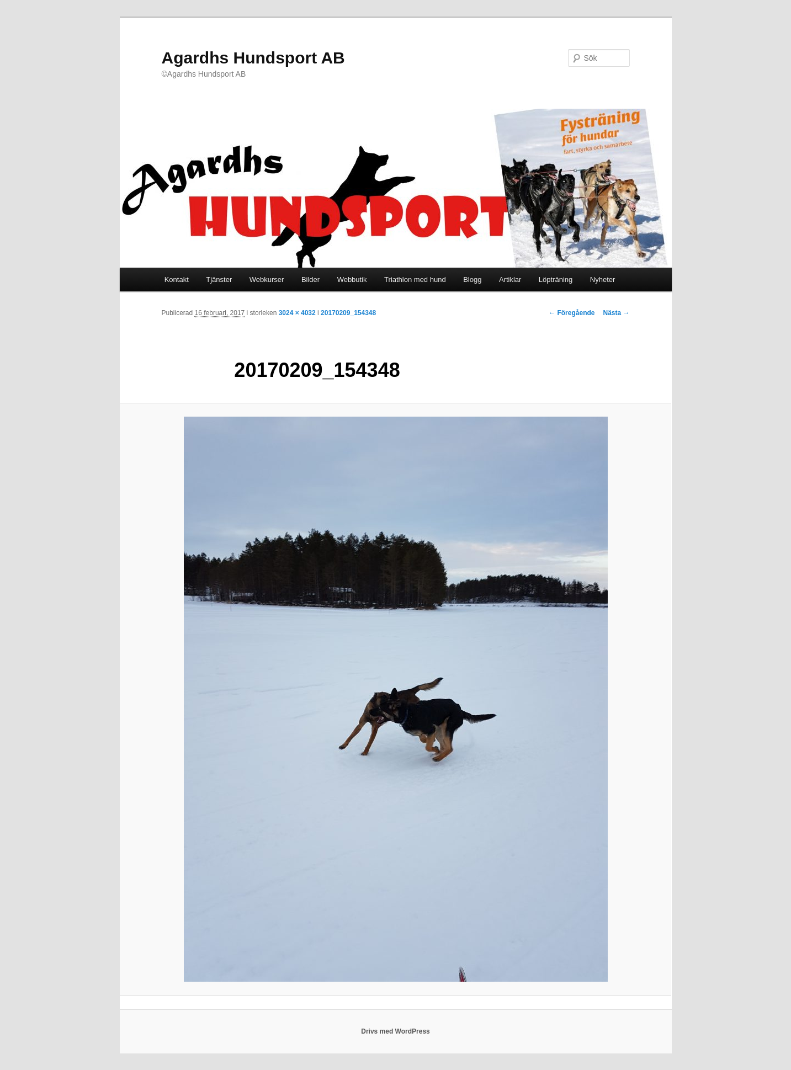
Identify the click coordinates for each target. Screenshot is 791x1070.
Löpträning (555, 279)
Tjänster (219, 279)
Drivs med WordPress (395, 1031)
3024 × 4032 (297, 313)
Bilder (310, 279)
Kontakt (176, 279)
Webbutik (352, 279)
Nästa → (616, 313)
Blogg (472, 279)
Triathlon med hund (415, 279)
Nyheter (602, 279)
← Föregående (571, 313)
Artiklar (510, 279)
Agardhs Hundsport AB (253, 58)
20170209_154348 (348, 313)
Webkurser (266, 279)
